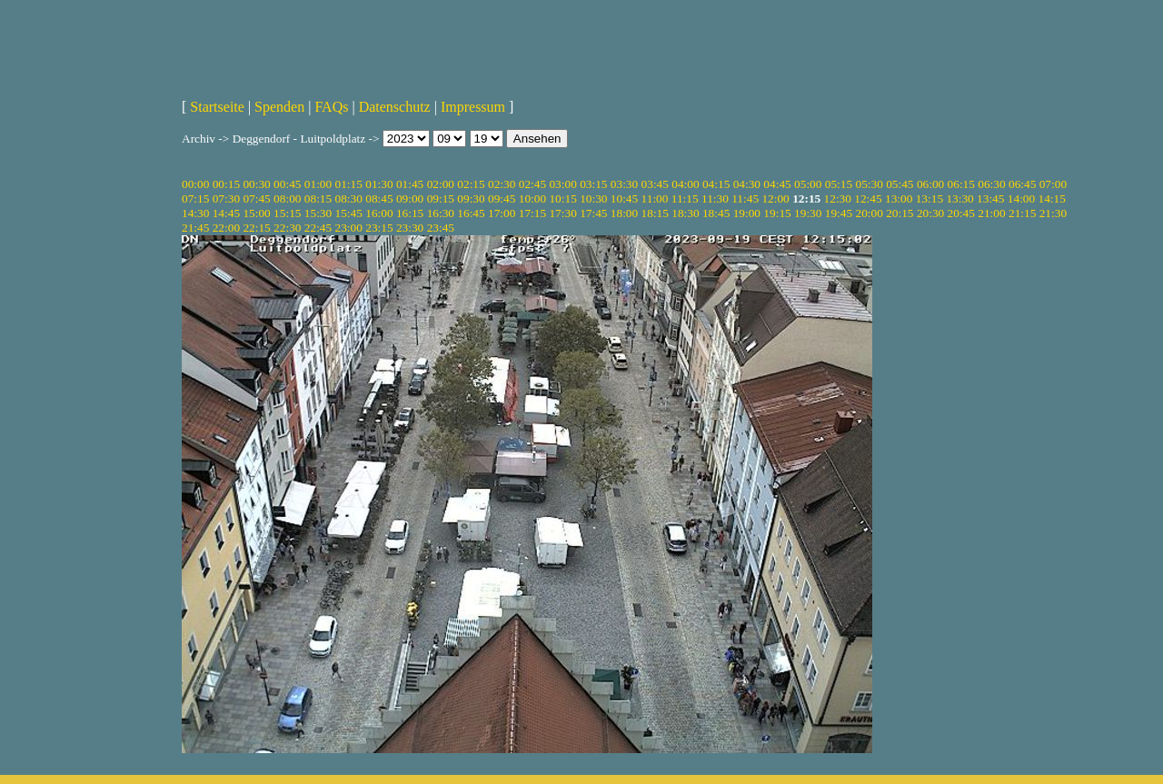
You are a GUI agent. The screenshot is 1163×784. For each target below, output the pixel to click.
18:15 (655, 213)
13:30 (959, 198)
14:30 (195, 213)
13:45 (990, 198)
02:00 (440, 184)
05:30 (868, 184)
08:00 (287, 198)
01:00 (318, 184)
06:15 (961, 184)
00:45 (287, 184)
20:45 (961, 213)
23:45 (440, 227)
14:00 (1021, 198)
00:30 (256, 184)
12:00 (775, 198)
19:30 (807, 213)
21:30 (1053, 213)
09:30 (470, 198)
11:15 (685, 198)
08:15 (318, 198)
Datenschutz (395, 106)
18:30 (685, 213)
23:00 (349, 227)
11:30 (715, 198)
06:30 (991, 184)
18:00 (624, 213)
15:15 (287, 213)
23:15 (379, 227)
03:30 (624, 184)
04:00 (685, 184)
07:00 (1053, 184)
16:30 (440, 213)
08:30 (349, 198)
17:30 (562, 213)
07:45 (256, 198)
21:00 (991, 213)
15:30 (318, 213)
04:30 (746, 184)
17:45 (593, 213)
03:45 (655, 184)
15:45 (349, 213)
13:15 (929, 198)
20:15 (899, 213)
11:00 (655, 198)
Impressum (473, 106)
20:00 (868, 213)
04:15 (716, 184)
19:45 (838, 213)
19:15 (776, 213)
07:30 (226, 198)
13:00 (898, 198)
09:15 (440, 198)
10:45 (624, 198)
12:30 (837, 198)
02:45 (532, 184)
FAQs (331, 106)
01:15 (349, 184)
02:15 (470, 184)
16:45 (470, 213)
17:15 (532, 213)
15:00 (256, 213)
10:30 (593, 198)
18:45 (716, 213)
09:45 (501, 198)
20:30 (930, 213)
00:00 (195, 184)
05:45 (899, 184)
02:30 (501, 184)
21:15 (1022, 213)
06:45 (1022, 184)
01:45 (409, 184)
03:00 (562, 184)
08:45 (379, 198)
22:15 (256, 227)
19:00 (746, 213)
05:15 (838, 184)
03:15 (593, 184)
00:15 (226, 184)
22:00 (226, 227)
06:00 (930, 184)
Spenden (279, 106)
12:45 (867, 198)
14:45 (226, 213)
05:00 (807, 184)
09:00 (409, 198)
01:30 (379, 184)
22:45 (318, 227)
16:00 (379, 213)
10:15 (562, 198)
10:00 (532, 198)
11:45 (745, 198)
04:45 (776, 184)
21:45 (195, 227)
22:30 (287, 227)
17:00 (501, 213)
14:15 (1052, 198)
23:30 (409, 227)
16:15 (409, 213)
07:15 (195, 198)
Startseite (217, 106)
